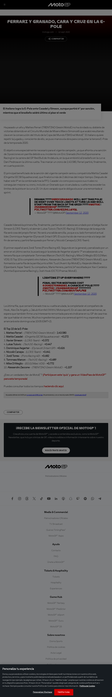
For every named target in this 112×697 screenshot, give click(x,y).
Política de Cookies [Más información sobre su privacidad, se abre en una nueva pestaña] (87, 686)
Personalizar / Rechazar (42, 692)
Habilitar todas (64, 692)
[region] (56, 680)
